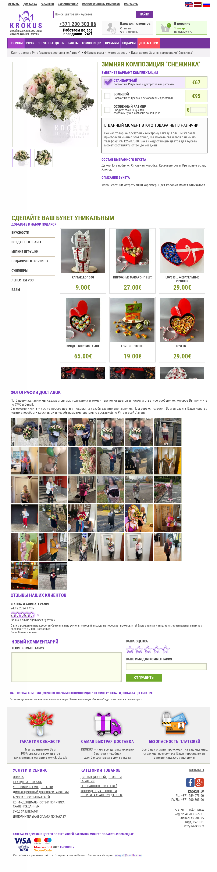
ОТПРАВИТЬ (144, 678)
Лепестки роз (22, 280)
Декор (106, 165)
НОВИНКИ (16, 43)
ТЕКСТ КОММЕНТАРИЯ (27, 648)
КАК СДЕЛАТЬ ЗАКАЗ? (27, 782)
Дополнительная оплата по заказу (39, 816)
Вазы (15, 290)
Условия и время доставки (33, 787)
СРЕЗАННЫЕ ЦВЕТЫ (51, 43)
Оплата (18, 777)
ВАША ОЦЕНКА (137, 641)
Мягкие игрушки (24, 252)
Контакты (131, 4)
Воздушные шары (26, 242)
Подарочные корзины (29, 261)
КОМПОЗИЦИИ (91, 43)
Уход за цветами (25, 811)
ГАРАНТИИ (47, 4)
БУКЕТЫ (73, 43)
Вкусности (20, 233)
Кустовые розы (170, 165)
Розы (30, 43)
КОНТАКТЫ (196, 770)
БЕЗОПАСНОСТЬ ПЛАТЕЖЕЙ (31, 797)
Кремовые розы (193, 165)
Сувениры (19, 271)
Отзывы (13, 4)
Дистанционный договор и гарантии (41, 792)
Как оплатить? (68, 4)
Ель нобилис (121, 165)
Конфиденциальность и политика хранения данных (39, 804)
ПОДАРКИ (129, 43)
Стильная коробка (144, 165)
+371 (78, 24)
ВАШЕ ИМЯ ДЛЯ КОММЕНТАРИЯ (149, 659)
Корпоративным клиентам (101, 4)
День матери (148, 43)
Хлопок (107, 169)
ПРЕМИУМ (112, 43)
